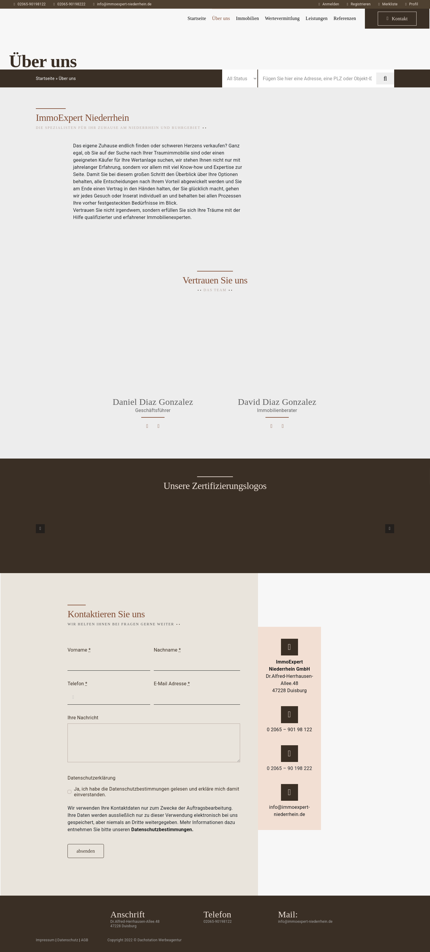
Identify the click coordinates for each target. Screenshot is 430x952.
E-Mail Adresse (172, 683)
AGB (84, 940)
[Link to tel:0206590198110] (158, 426)
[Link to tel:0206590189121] (283, 426)
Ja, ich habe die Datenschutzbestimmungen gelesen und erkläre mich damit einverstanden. (156, 791)
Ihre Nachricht (82, 717)
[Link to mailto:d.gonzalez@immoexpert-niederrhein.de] (147, 426)
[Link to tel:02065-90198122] (289, 714)
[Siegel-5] (246, 528)
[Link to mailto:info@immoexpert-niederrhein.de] (289, 792)
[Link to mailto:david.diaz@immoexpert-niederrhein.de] (271, 426)
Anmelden (330, 4)
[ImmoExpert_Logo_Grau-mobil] (37, 14)
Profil (413, 4)
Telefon (77, 683)
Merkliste (389, 4)
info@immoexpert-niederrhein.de (124, 4)
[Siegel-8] (183, 528)
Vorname (78, 650)
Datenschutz (67, 940)
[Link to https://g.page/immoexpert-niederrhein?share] (289, 647)
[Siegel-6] (308, 528)
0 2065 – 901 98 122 (289, 729)
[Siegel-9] (59, 528)
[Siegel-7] (121, 528)
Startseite (45, 78)
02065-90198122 (32, 4)
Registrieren (361, 4)
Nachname (167, 650)
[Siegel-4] (370, 528)
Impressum (45, 940)
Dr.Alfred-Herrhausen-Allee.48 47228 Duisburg (289, 676)
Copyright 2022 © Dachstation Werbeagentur (145, 940)
